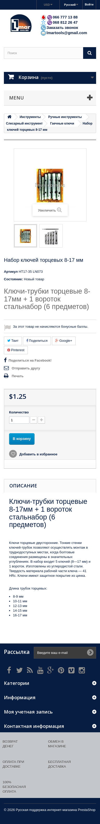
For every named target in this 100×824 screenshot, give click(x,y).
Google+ (63, 341)
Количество (19, 412)
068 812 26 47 (59, 22)
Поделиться (37, 341)
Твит (12, 341)
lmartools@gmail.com (63, 32)
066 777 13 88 (59, 17)
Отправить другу (26, 368)
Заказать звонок (59, 27)
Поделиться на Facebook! (30, 360)
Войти (89, 4)
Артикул (11, 272)
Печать (17, 376)
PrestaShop (87, 810)
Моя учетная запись (28, 712)
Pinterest (15, 350)
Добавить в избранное (37, 454)
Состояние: (13, 279)
